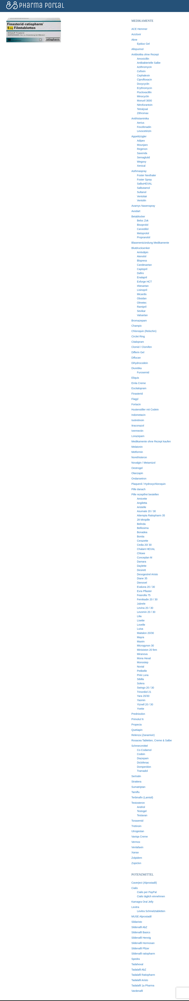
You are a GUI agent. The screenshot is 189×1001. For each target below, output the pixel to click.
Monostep (142, 662)
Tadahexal (137, 964)
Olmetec (142, 302)
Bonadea (142, 532)
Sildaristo (136, 921)
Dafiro (140, 273)
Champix (136, 325)
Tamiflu (135, 792)
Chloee (141, 553)
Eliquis (135, 377)
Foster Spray (144, 179)
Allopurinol (137, 49)
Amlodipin (142, 252)
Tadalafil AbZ (138, 969)
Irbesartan (143, 285)
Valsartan (142, 315)
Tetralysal (142, 109)
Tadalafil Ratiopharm (143, 974)
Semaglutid (143, 157)
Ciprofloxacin (144, 79)
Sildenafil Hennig (141, 937)
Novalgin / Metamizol (143, 462)
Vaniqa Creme (139, 836)
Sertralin (136, 776)
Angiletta (142, 502)
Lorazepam (137, 436)
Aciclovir (136, 34)
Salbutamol (143, 187)
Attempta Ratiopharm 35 (151, 515)
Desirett (141, 570)
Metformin (137, 451)
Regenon (142, 148)
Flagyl (134, 399)
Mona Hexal (144, 658)
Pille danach (138, 489)
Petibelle (142, 670)
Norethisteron (139, 457)
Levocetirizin (144, 131)
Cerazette (142, 540)
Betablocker (138, 216)
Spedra (135, 958)
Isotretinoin (137, 420)
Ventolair (142, 196)
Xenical (141, 165)
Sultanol (141, 192)
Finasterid (137, 393)
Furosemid (143, 372)
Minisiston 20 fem (147, 649)
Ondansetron (138, 478)
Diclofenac (143, 762)
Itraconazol (137, 425)
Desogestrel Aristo (147, 574)
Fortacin (136, 404)
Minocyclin (143, 96)
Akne (134, 39)
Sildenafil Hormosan (142, 943)
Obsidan (142, 298)
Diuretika (136, 368)
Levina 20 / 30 (145, 607)
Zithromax (142, 113)
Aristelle (141, 507)
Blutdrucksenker (140, 248)
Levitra (135, 907)
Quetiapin (136, 729)
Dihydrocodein (139, 363)
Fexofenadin (144, 126)
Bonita (140, 536)
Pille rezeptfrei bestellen (145, 494)
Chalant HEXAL (146, 549)
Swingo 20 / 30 (145, 687)
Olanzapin (137, 473)
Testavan (142, 815)
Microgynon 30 (145, 645)
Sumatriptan (138, 786)
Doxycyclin (143, 83)
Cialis (134, 888)
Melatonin (137, 446)
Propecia (136, 724)
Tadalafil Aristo (139, 980)
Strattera (136, 781)
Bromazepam (139, 320)
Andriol (141, 807)
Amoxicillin (143, 58)
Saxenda (142, 153)
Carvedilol (142, 229)
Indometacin (138, 414)
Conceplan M (144, 557)
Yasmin (141, 700)
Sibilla (140, 679)
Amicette (142, 498)
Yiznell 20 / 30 (145, 704)
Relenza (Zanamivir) (143, 735)
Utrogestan (137, 831)
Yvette (140, 708)
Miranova (142, 654)
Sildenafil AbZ (139, 927)
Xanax (135, 852)
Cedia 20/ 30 (144, 544)
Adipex (141, 140)
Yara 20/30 (143, 695)
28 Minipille (143, 519)
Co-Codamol (144, 750)
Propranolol (143, 237)
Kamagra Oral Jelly (142, 901)
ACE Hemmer (139, 28)
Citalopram (137, 341)
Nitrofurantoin (144, 104)
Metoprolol (143, 233)
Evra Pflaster (144, 591)
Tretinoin (136, 826)
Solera (140, 683)
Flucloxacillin (144, 92)
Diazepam (143, 758)
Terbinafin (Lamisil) (142, 797)
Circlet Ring (138, 336)
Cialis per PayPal (147, 892)
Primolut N (137, 719)
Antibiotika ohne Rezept (145, 54)
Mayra (140, 637)
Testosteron (138, 802)
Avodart (135, 211)
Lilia (139, 616)
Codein (141, 754)
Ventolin (141, 200)
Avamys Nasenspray (143, 205)
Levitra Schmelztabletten (151, 911)
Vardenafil (137, 990)
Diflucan (136, 357)
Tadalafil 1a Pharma (142, 985)
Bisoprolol (142, 224)
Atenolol (141, 256)
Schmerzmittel (139, 745)
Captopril (142, 269)
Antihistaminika (140, 118)
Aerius (140, 122)
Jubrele (141, 603)
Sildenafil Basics (140, 932)
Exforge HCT (144, 281)
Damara (141, 561)
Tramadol (142, 770)
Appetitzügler (139, 136)
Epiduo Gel (143, 43)
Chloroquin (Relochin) (143, 331)
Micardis (142, 294)
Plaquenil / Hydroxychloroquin (148, 483)
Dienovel (142, 582)
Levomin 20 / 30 (146, 611)
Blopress (142, 260)
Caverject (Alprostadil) (144, 882)
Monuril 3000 (144, 100)
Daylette (141, 565)
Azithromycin (144, 67)
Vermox (135, 841)
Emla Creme (138, 383)
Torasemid (137, 820)
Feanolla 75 (143, 595)
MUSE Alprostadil (141, 916)
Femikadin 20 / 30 (147, 599)
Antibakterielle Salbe (149, 62)
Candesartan (144, 264)
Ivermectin (137, 430)
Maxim (141, 641)
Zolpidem (136, 857)
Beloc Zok (142, 220)
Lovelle (141, 624)
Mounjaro (142, 144)
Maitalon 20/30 (145, 633)
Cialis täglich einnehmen (151, 896)
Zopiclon (136, 863)
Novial (140, 666)
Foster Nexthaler (146, 175)
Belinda (141, 523)
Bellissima (143, 528)
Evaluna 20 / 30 (146, 586)
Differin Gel (137, 352)
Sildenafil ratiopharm (143, 953)
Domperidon (144, 766)
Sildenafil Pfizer (140, 948)
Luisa (140, 628)
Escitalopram (138, 388)
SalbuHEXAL (144, 183)
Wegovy (141, 161)
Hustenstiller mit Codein (145, 409)
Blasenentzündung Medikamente (150, 242)
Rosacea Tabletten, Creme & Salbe (151, 740)
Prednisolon (138, 713)
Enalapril (142, 277)
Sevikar (141, 310)
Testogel (142, 811)
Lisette (141, 620)
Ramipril (141, 306)
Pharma (35, 5)
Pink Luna (142, 675)
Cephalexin (143, 75)
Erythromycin (144, 88)
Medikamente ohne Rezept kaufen (151, 441)
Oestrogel (137, 468)
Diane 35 (142, 578)
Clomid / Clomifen (141, 346)
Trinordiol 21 (144, 691)
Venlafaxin (137, 847)
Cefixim (141, 71)
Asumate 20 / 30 (146, 511)
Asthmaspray (139, 171)
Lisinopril (142, 289)
